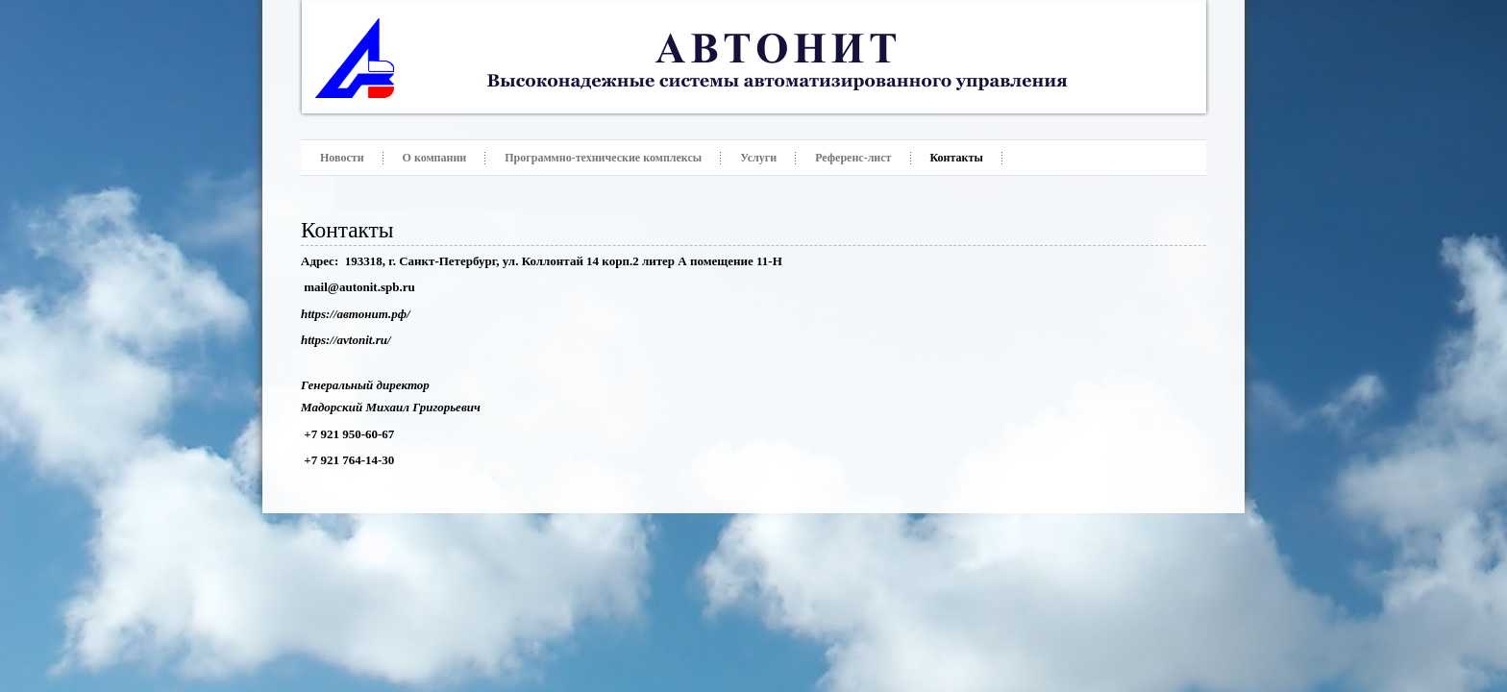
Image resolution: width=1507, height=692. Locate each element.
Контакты (956, 157)
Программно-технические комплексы (603, 157)
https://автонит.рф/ (355, 314)
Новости (342, 157)
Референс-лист (853, 157)
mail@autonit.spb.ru (359, 287)
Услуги (758, 157)
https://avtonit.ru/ (346, 340)
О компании (435, 157)
